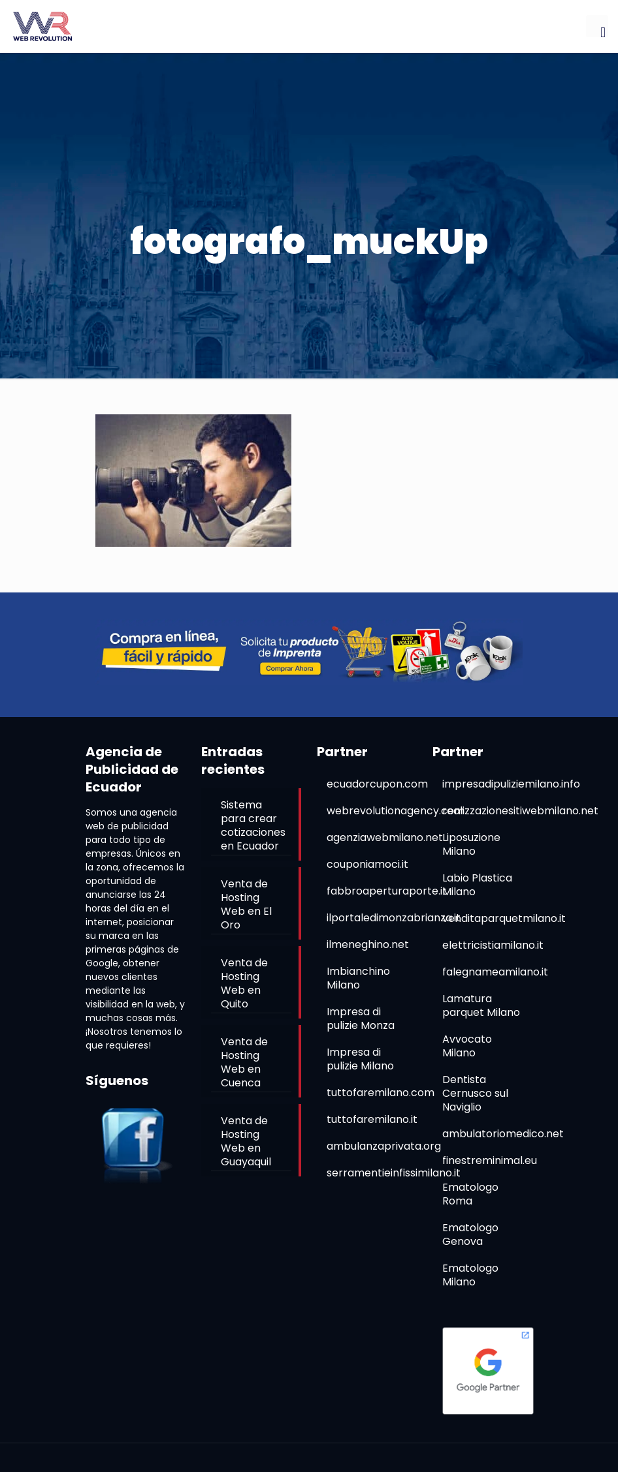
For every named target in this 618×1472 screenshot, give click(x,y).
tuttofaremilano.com (380, 1092)
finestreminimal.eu (489, 1160)
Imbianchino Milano (358, 978)
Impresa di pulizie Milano (360, 1059)
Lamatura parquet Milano (481, 1005)
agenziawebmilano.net (385, 837)
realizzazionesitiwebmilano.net (520, 810)
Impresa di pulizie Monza (361, 1018)
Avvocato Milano (467, 1046)
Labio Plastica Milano (477, 884)
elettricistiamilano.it (493, 945)
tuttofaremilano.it (372, 1119)
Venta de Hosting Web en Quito (244, 983)
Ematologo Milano (470, 1275)
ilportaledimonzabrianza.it (394, 917)
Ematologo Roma (470, 1194)
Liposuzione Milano (471, 844)
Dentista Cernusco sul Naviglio (475, 1093)
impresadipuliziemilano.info (511, 783)
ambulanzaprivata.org (384, 1146)
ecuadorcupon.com (377, 783)
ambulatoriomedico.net (503, 1133)
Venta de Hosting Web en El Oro (246, 904)
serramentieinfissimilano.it (394, 1172)
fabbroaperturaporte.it (387, 890)
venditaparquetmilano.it (504, 918)
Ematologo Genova (470, 1234)
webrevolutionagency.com (395, 810)
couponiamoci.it (367, 864)
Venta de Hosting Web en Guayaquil (246, 1141)
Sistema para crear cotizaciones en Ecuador (253, 825)
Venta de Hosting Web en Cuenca (244, 1062)
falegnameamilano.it (495, 971)
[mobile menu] (597, 26)
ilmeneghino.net (368, 944)
